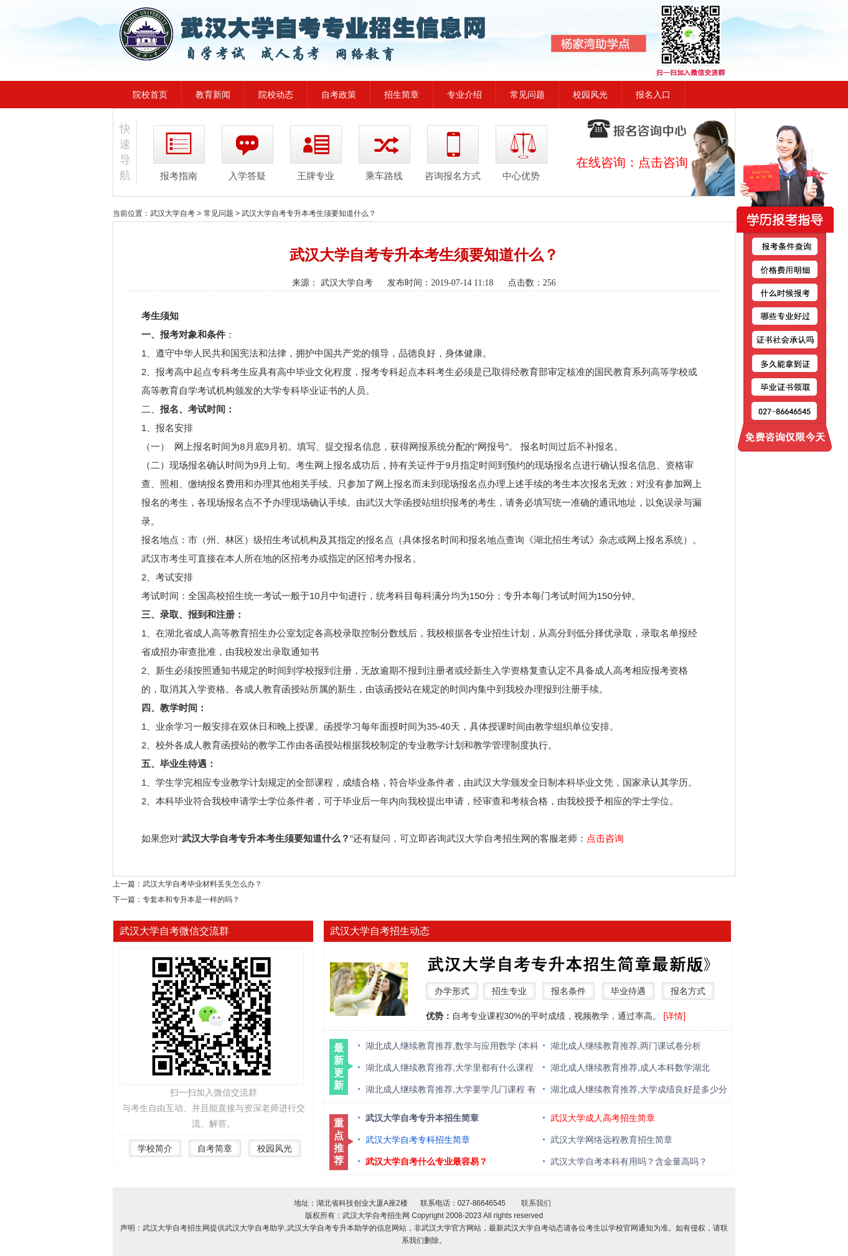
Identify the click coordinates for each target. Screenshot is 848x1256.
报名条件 (568, 991)
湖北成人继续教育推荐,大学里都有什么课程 (449, 1067)
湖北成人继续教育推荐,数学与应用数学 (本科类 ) (452, 1047)
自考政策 (338, 95)
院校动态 (275, 95)
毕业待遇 (628, 991)
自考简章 (214, 1148)
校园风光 (590, 95)
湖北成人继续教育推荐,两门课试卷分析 (625, 1046)
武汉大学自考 (172, 213)
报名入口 (653, 95)
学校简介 (155, 1148)
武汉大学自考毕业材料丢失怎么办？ (202, 884)
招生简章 (401, 95)
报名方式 (688, 991)
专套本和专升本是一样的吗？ (191, 899)
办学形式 (452, 991)
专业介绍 (464, 95)
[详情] (674, 1016)
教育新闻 (213, 95)
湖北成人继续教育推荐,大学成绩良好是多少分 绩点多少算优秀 (638, 1090)
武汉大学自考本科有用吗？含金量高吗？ (628, 1161)
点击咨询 (663, 162)
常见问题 (527, 95)
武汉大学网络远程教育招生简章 (611, 1140)
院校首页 (150, 95)
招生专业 (509, 991)
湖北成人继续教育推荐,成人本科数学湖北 (630, 1067)
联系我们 (536, 1203)
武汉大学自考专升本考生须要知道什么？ (309, 213)
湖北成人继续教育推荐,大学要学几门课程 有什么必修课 (450, 1090)
